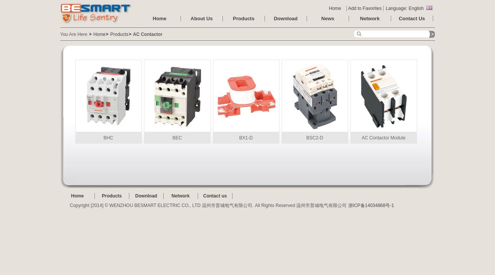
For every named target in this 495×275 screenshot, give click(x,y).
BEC (177, 100)
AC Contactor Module (384, 100)
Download (285, 18)
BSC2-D (315, 100)
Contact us (215, 196)
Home (335, 8)
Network (370, 18)
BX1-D (246, 100)
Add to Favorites (364, 8)
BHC (108, 100)
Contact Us (412, 18)
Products (243, 18)
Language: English (409, 8)
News (327, 18)
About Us (202, 18)
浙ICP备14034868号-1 (371, 205)
